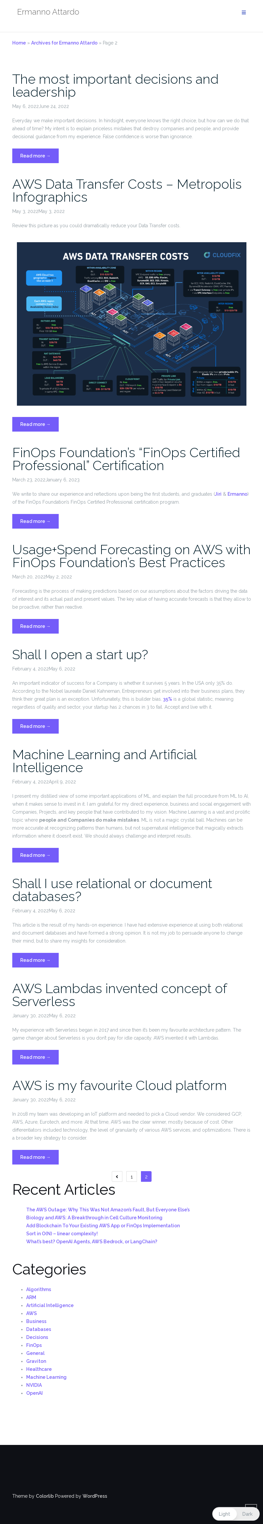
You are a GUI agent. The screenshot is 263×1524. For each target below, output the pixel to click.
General (35, 1353)
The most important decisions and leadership (115, 85)
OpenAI (34, 1393)
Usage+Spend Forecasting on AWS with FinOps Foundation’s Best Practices (131, 556)
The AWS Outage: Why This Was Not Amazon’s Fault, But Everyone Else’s (108, 1209)
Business (36, 1321)
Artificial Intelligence (50, 1305)
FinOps (34, 1345)
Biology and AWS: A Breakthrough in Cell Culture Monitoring (94, 1217)
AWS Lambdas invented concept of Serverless (119, 994)
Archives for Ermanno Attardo (64, 43)
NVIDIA (34, 1385)
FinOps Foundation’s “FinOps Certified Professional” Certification (126, 459)
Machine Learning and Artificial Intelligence (104, 761)
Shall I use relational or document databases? (112, 889)
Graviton (36, 1361)
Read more (39, 157)
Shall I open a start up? (80, 654)
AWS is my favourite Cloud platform (119, 1085)
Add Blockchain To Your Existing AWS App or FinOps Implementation (103, 1225)
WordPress (95, 1496)
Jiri (218, 494)
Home (19, 43)
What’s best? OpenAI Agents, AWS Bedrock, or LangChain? (91, 1241)
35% (167, 699)
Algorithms (38, 1289)
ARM (31, 1297)
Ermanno (237, 494)
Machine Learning (46, 1377)
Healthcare (39, 1369)
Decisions (37, 1337)
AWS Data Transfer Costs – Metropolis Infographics (127, 190)
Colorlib (45, 1496)
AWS (31, 1313)
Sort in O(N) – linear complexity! (62, 1233)
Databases (38, 1329)
